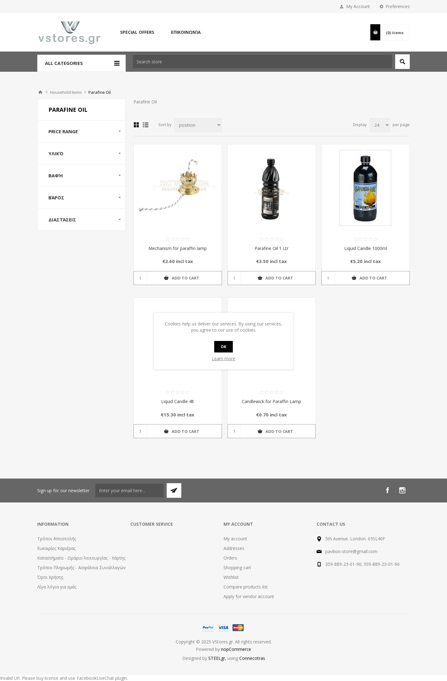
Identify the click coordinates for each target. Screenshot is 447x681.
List (145, 124)
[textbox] (262, 61)
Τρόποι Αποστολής (56, 539)
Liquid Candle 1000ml (365, 248)
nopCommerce (236, 649)
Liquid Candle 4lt (177, 401)
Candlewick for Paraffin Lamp (271, 401)
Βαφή (55, 175)
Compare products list (246, 587)
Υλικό (55, 153)
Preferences (398, 6)
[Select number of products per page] (380, 125)
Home (40, 92)
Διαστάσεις (62, 219)
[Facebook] (387, 490)
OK (223, 346)
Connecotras (252, 658)
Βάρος (56, 197)
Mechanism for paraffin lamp (177, 248)
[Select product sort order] (198, 125)
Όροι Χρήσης (50, 577)
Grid (136, 124)
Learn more (223, 358)
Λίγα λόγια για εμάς (56, 587)
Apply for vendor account (249, 596)
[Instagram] (402, 490)
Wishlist (231, 577)
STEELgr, (218, 658)
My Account (358, 6)
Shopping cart (237, 567)
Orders (230, 558)
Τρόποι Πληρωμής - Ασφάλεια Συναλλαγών (81, 567)
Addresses (234, 548)
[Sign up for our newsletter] (129, 490)
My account (235, 539)
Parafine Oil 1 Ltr (271, 248)
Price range (63, 131)
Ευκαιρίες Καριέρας (56, 548)
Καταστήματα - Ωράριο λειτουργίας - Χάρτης (81, 558)
